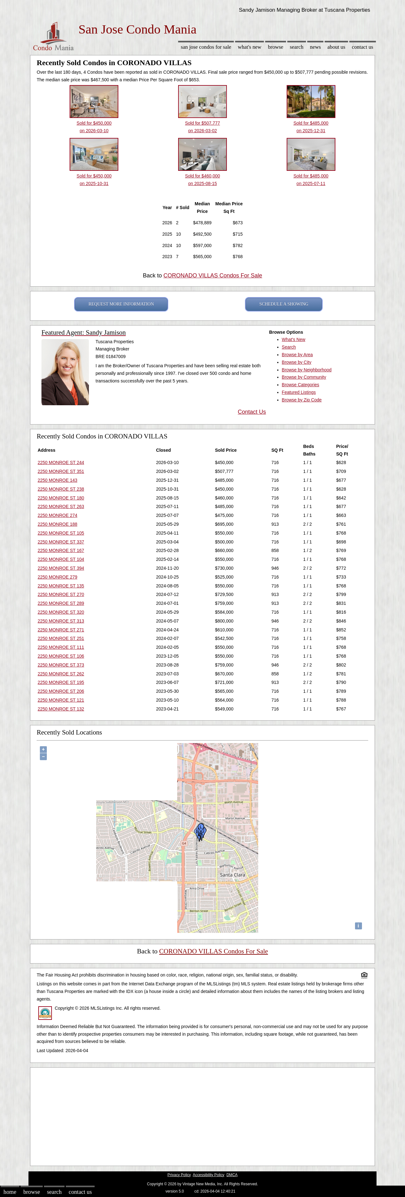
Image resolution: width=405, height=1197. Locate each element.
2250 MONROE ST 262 (61, 673)
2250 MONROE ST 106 (61, 656)
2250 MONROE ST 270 (61, 594)
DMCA (232, 1175)
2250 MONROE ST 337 (61, 541)
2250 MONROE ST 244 (61, 462)
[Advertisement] (202, 1115)
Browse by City (296, 362)
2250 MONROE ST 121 (61, 700)
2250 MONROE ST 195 (61, 682)
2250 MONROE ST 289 (61, 603)
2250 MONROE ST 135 (61, 585)
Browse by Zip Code (302, 399)
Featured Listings (299, 392)
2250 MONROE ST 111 (61, 647)
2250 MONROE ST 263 (61, 506)
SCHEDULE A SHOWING (283, 304)
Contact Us (362, 47)
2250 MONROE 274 (57, 515)
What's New (249, 47)
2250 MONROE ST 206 (61, 691)
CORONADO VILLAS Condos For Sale (212, 275)
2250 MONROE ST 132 (61, 708)
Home (9, 1192)
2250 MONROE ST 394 (61, 568)
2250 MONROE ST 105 (61, 533)
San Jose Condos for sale (206, 47)
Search (296, 47)
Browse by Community (304, 377)
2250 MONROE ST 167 (61, 550)
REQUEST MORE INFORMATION (121, 304)
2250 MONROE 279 (57, 577)
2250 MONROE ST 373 (61, 664)
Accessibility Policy (208, 1175)
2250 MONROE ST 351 (61, 471)
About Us (336, 47)
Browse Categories (300, 384)
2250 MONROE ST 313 (61, 620)
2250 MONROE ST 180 (61, 497)
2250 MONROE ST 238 (61, 489)
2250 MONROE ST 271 (61, 629)
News (315, 47)
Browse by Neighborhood (307, 369)
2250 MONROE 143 (57, 480)
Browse (275, 47)
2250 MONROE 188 (57, 524)
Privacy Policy (179, 1175)
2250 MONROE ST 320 (61, 612)
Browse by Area (297, 354)
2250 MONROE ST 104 (61, 559)
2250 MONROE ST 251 (61, 638)
